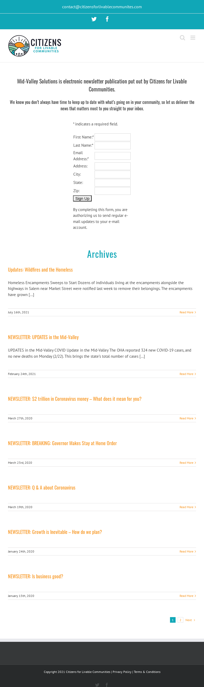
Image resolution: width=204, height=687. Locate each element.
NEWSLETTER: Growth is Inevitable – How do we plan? (55, 531)
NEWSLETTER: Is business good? (35, 576)
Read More (186, 312)
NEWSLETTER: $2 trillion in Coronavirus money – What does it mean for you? (75, 398)
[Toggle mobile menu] (193, 37)
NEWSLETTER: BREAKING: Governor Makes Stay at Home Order (62, 443)
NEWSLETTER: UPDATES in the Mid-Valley (43, 337)
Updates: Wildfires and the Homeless (40, 269)
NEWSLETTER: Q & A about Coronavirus (41, 487)
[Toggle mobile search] (182, 37)
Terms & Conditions (147, 672)
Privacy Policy (122, 672)
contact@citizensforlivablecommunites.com (102, 6)
